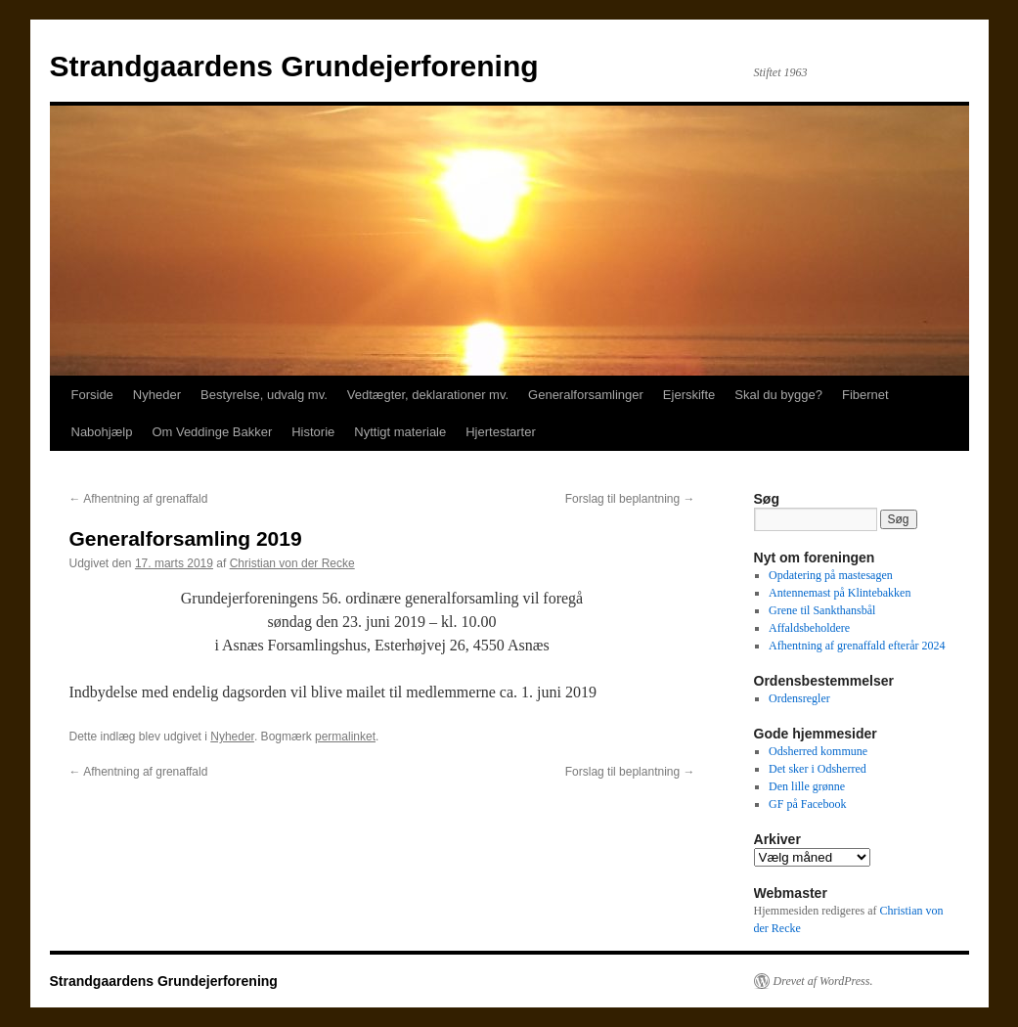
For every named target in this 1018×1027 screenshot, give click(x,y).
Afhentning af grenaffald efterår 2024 (857, 645)
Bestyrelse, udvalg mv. (264, 394)
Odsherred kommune (818, 751)
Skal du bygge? (778, 394)
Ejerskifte (689, 394)
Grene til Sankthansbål (822, 610)
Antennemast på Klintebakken (839, 593)
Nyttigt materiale (400, 431)
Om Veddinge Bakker (212, 431)
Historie (312, 431)
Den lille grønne (807, 786)
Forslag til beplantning (630, 499)
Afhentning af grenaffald (138, 499)
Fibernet (865, 394)
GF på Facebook (807, 804)
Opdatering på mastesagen (831, 575)
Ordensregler (799, 698)
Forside (92, 394)
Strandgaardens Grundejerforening (294, 66)
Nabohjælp (102, 431)
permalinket (345, 736)
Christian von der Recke (292, 563)
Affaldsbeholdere (809, 628)
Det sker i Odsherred (817, 769)
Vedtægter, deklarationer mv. (428, 394)
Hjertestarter (500, 431)
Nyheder (157, 394)
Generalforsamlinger (585, 394)
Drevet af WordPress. (823, 981)
